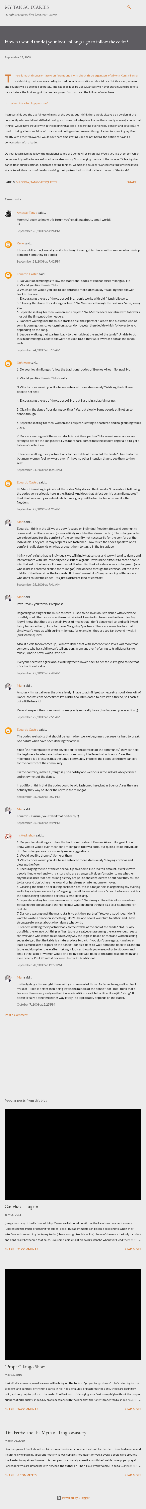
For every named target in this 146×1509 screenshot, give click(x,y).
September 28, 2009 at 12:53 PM (39, 965)
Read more (133, 1249)
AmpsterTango (27, 212)
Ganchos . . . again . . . (24, 1206)
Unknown (23, 362)
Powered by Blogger (73, 1498)
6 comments (26, 1475)
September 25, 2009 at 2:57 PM (38, 796)
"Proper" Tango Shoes (25, 1366)
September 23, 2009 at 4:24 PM (38, 231)
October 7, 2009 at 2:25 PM (36, 1004)
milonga (22, 182)
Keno (20, 243)
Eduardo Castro (27, 274)
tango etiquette (43, 182)
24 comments (27, 1409)
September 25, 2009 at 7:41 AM (38, 584)
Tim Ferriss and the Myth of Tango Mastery (45, 1432)
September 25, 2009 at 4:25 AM (38, 509)
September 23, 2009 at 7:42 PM (38, 261)
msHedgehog (26, 835)
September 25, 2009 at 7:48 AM (38, 673)
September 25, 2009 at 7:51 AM (38, 717)
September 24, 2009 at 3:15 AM (38, 350)
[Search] (129, 7)
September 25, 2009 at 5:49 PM (38, 823)
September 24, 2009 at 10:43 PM (39, 470)
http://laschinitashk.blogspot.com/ (26, 103)
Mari (20, 522)
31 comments (27, 1249)
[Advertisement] (73, 1058)
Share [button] (131, 182)
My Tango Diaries (27, 7)
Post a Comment (16, 1015)
